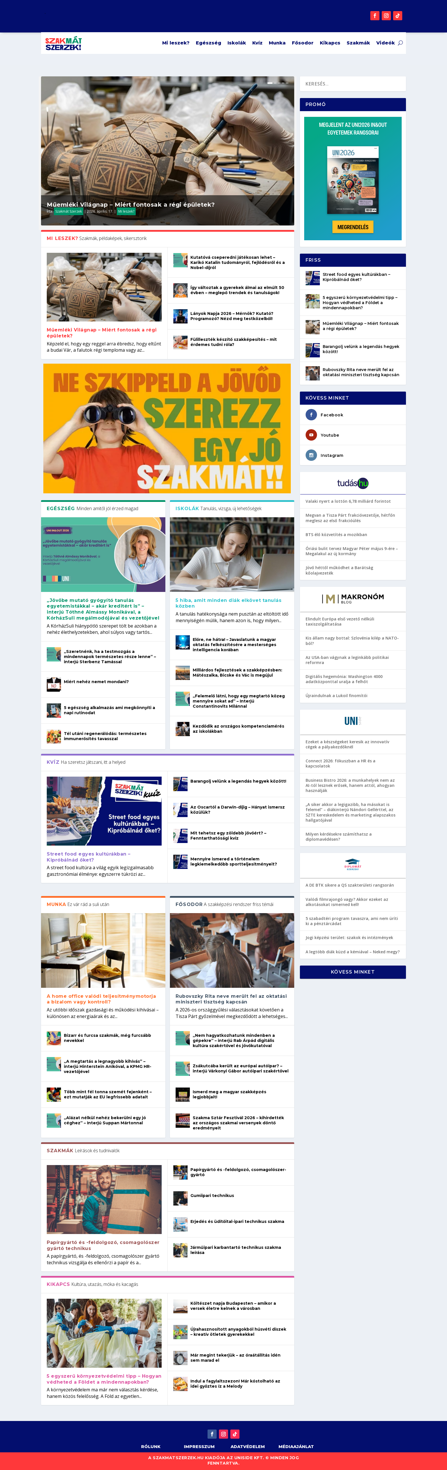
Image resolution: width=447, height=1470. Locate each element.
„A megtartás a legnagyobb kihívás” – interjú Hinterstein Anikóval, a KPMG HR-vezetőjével (107, 1066)
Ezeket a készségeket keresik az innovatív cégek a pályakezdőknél (347, 744)
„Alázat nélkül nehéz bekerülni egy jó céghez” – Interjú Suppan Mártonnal (105, 1120)
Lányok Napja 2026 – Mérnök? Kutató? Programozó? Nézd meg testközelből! (231, 316)
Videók (385, 43)
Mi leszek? (176, 43)
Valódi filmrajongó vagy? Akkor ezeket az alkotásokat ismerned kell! (347, 902)
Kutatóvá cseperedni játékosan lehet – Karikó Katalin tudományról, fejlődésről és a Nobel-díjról (237, 262)
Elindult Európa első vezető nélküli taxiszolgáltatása (340, 621)
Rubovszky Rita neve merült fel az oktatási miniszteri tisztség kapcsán (231, 999)
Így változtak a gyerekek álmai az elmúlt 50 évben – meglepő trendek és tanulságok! (237, 290)
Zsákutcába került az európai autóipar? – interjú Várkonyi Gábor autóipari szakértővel (240, 1068)
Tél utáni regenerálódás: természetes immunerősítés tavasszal (105, 736)
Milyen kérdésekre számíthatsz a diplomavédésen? (339, 836)
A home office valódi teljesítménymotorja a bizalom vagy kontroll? (101, 999)
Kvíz (257, 43)
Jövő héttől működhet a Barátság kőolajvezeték (339, 570)
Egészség (208, 43)
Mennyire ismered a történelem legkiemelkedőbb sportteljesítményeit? (233, 861)
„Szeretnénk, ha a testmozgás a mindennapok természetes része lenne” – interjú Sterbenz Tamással (110, 656)
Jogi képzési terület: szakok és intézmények (349, 937)
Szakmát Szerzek (68, 211)
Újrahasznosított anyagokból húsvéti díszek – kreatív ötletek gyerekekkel (238, 1332)
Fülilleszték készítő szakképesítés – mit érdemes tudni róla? (233, 342)
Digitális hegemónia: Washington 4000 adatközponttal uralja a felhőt (344, 679)
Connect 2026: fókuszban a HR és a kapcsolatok (340, 763)
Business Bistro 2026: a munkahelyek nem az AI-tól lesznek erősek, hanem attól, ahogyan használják (350, 785)
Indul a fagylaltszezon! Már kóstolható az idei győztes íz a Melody (235, 1384)
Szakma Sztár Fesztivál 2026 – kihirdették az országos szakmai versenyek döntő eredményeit (238, 1123)
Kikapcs (330, 43)
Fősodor (303, 43)
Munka (277, 43)
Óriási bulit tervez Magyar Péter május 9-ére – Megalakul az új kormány (352, 551)
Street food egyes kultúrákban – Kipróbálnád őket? (89, 857)
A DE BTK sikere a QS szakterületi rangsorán (350, 885)
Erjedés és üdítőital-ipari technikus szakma (237, 1221)
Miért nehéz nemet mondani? (96, 681)
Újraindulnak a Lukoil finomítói (336, 695)
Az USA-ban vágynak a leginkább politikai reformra (347, 660)
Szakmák (358, 43)
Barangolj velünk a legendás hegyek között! (238, 781)
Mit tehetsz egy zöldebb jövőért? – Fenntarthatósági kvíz (228, 835)
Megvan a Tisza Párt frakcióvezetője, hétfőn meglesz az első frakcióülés (350, 517)
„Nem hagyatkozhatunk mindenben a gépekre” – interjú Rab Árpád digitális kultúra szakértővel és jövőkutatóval (234, 1040)
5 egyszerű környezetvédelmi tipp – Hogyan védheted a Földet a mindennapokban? (104, 1379)
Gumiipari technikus (212, 1195)
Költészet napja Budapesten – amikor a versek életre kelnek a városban (233, 1306)
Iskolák (236, 43)
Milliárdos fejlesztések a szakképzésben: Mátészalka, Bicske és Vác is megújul (237, 672)
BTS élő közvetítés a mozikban (336, 534)
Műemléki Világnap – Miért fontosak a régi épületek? (131, 204)
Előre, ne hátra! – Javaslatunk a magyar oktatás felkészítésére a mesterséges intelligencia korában (234, 644)
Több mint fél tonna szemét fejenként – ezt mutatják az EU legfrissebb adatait (108, 1094)
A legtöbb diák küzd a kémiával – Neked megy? (353, 951)
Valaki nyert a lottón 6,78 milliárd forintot (348, 501)
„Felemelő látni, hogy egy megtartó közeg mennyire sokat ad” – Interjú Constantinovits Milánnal (239, 701)
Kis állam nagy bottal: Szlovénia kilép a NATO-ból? (352, 640)
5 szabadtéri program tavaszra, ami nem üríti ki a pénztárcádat (352, 921)
